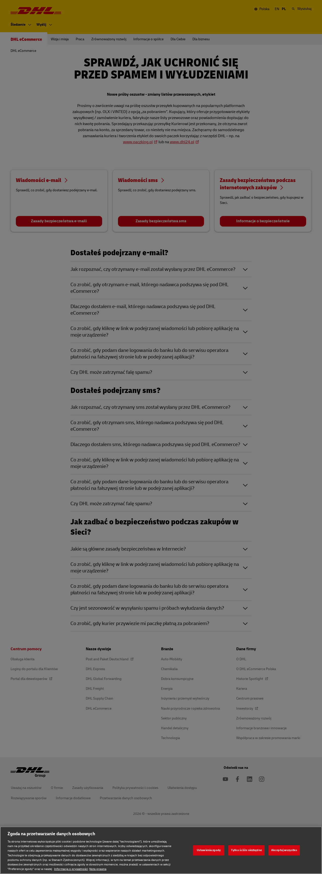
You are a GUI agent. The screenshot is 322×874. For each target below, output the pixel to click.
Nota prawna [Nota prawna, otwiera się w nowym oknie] (97, 869)
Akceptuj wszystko (284, 850)
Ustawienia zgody (209, 850)
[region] (161, 850)
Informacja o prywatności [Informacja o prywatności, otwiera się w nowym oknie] (71, 869)
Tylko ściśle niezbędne (246, 850)
